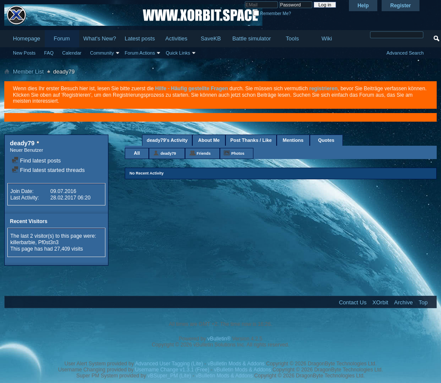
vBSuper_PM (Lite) (169, 376)
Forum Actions (140, 52)
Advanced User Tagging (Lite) (169, 364)
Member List (28, 71)
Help (363, 6)
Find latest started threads (48, 170)
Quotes (326, 140)
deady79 (168, 153)
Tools (292, 38)
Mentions (293, 140)
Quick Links (178, 52)
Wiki (326, 38)
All (137, 153)
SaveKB (210, 38)
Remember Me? (272, 13)
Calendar (72, 52)
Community (102, 52)
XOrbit (381, 302)
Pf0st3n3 (48, 242)
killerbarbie (22, 242)
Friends (204, 153)
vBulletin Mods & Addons (236, 364)
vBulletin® (219, 339)
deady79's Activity (167, 140)
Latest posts (140, 38)
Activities (176, 38)
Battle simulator (251, 38)
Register (400, 6)
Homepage (26, 38)
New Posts (24, 52)
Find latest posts (36, 160)
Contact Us (353, 302)
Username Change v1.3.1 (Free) (172, 370)
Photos (238, 153)
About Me (209, 140)
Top (423, 302)
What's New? (99, 38)
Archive (403, 302)
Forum (62, 38)
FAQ (49, 52)
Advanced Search (405, 52)
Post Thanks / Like (251, 140)
